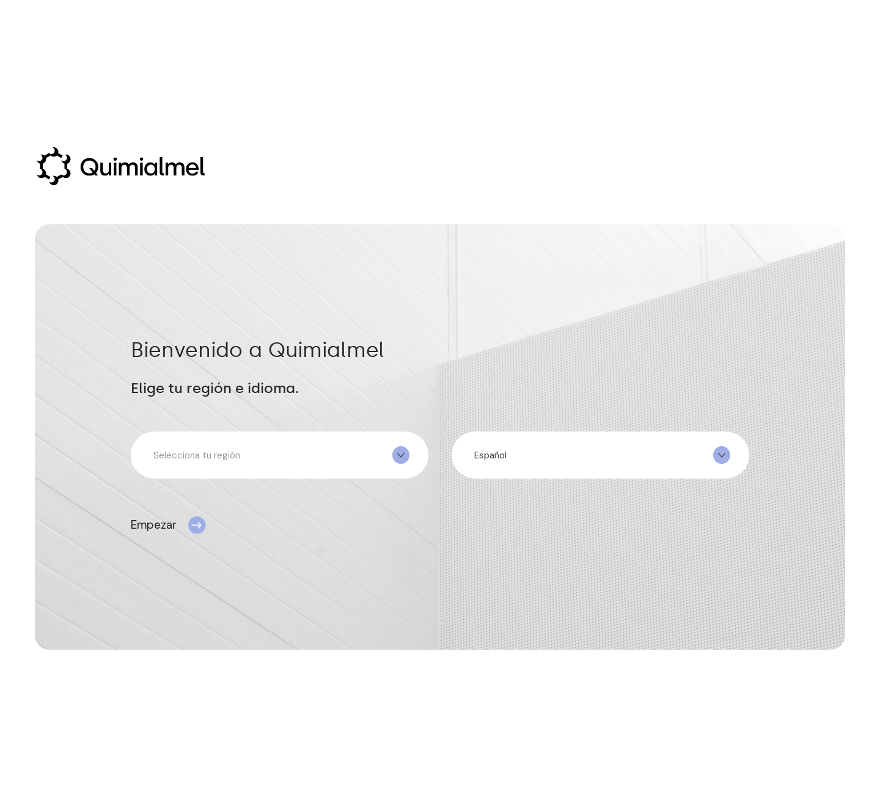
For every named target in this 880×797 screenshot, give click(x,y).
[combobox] (279, 455)
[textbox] (279, 455)
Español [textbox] (490, 455)
